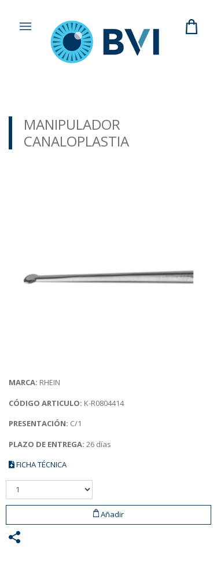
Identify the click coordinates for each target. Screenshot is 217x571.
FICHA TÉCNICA (38, 464)
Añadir (108, 514)
